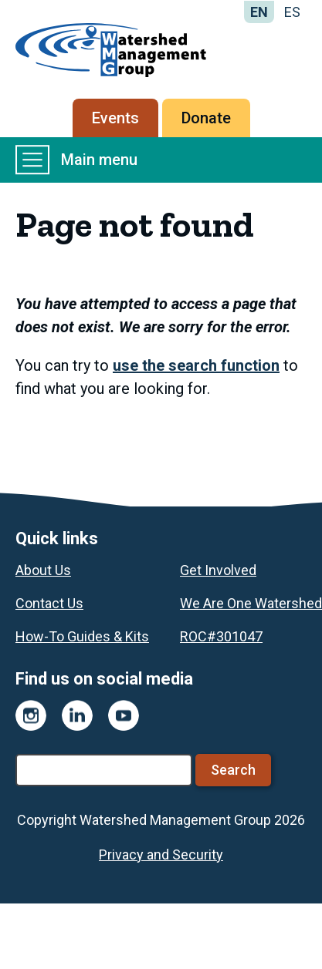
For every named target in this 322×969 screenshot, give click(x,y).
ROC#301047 (221, 636)
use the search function (196, 365)
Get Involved (218, 570)
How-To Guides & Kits (82, 636)
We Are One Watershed (251, 603)
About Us (43, 570)
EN (259, 12)
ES (292, 12)
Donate (206, 118)
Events (115, 118)
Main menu (76, 160)
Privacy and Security (161, 854)
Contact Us (49, 603)
